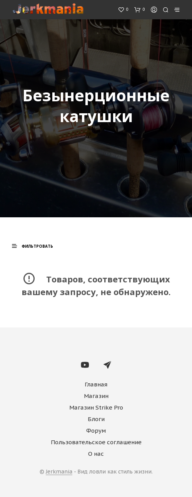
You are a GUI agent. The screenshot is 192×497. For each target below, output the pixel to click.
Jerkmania (59, 472)
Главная (96, 384)
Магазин (96, 396)
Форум (96, 430)
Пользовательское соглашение (96, 442)
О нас (96, 453)
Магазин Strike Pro (96, 407)
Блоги (96, 419)
